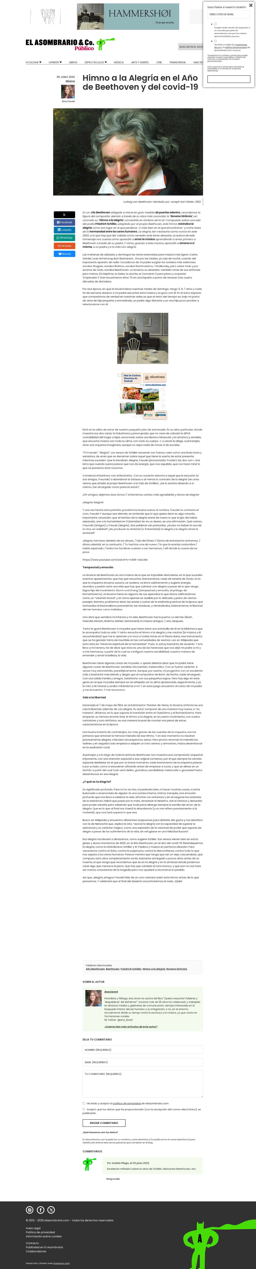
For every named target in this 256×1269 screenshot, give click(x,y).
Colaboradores (36, 1251)
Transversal (177, 62)
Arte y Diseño (140, 62)
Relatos (225, 62)
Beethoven (112, 969)
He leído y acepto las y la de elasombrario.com (232, 1227)
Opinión (54, 62)
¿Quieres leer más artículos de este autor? (131, 1026)
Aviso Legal (33, 1228)
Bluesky (65, 253)
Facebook (66, 222)
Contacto (32, 1243)
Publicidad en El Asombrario (44, 1247)
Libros (73, 62)
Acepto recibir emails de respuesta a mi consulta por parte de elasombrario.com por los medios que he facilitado (232, 1212)
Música (119, 62)
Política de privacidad (40, 1232)
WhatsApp (66, 237)
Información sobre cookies (44, 1236)
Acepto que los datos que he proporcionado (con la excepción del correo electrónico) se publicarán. (142, 1111)
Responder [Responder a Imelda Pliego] (113, 1179)
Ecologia (32, 62)
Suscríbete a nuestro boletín (226, 1187)
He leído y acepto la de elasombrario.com (126, 1103)
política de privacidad (127, 1103)
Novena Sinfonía (176, 969)
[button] (70, 44)
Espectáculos (94, 62)
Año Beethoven (95, 969)
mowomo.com (61, 1263)
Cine (159, 62)
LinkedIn (66, 230)
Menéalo (64, 246)
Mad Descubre (202, 62)
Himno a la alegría (154, 969)
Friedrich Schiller (131, 969)
